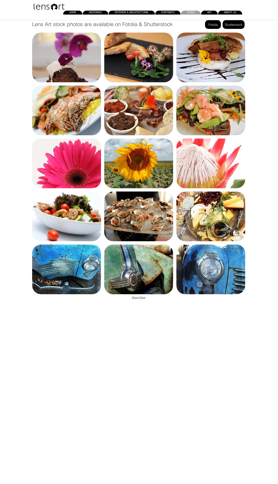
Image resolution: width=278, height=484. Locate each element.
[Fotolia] (213, 24)
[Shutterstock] (234, 24)
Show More (139, 297)
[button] (66, 57)
